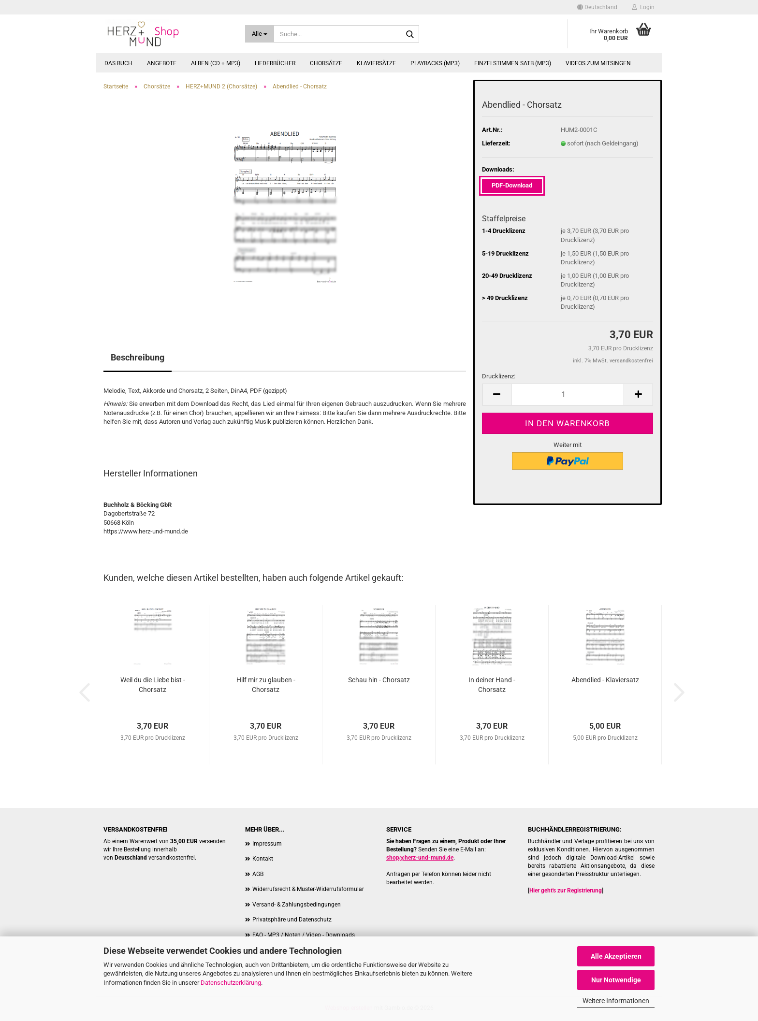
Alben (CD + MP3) (215, 63)
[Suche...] (260, 34)
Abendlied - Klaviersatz (605, 680)
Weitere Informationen (616, 1001)
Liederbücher (275, 63)
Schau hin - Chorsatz (379, 680)
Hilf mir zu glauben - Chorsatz (265, 684)
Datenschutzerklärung (231, 982)
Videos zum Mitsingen (598, 63)
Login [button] (643, 7)
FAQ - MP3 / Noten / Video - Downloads (303, 935)
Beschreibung (137, 357)
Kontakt (262, 858)
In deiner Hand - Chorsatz (491, 684)
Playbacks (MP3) (435, 63)
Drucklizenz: (498, 376)
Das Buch (118, 63)
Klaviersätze (376, 63)
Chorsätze (326, 63)
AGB (257, 874)
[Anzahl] (567, 394)
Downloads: (498, 169)
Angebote (161, 63)
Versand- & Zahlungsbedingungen (296, 904)
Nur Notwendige (616, 980)
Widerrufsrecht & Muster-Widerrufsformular (308, 889)
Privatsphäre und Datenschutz (292, 919)
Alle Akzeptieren (616, 956)
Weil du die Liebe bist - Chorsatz (152, 684)
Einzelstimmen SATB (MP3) (512, 63)
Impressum (267, 843)
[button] (597, 7)
